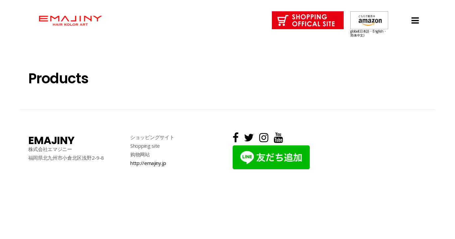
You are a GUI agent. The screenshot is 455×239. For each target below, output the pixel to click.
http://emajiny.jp (148, 163)
